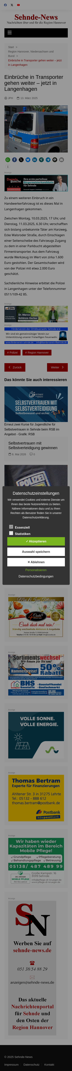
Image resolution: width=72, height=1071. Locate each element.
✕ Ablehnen (36, 562)
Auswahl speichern (36, 551)
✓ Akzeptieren (36, 541)
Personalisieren (35, 570)
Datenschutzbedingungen (36, 576)
